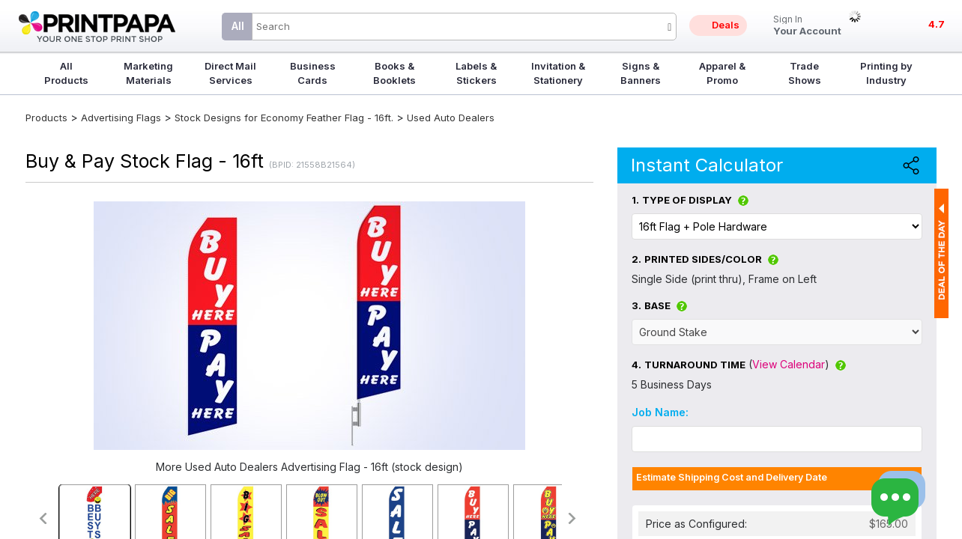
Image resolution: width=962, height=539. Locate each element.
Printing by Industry (886, 73)
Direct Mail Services (230, 73)
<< (42, 518)
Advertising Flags (121, 118)
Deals (725, 25)
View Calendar (788, 364)
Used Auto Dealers (450, 118)
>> (572, 518)
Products (46, 118)
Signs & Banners (640, 73)
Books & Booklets (394, 73)
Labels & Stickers (476, 73)
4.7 (936, 24)
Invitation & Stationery (558, 73)
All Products (66, 73)
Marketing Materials (148, 73)
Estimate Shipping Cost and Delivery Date (731, 477)
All (238, 25)
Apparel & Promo (722, 73)
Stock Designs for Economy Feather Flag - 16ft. (284, 118)
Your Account (807, 26)
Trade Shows (804, 73)
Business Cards (313, 73)
